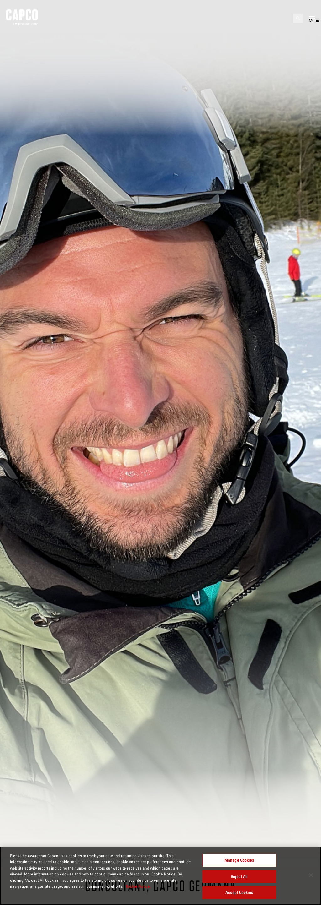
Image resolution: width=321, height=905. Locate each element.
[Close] (311, 875)
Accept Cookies (239, 892)
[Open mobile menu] (312, 18)
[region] (160, 876)
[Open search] (298, 18)
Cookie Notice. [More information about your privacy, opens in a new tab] (138, 886)
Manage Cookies (239, 860)
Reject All (239, 876)
